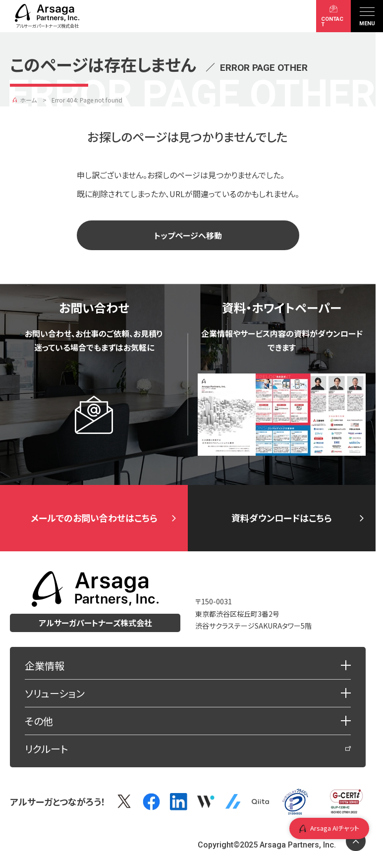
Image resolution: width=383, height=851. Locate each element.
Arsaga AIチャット (329, 828)
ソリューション (55, 693)
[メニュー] (367, 16)
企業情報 (44, 665)
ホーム (28, 100)
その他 (39, 721)
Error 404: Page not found (87, 100)
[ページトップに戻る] (356, 841)
